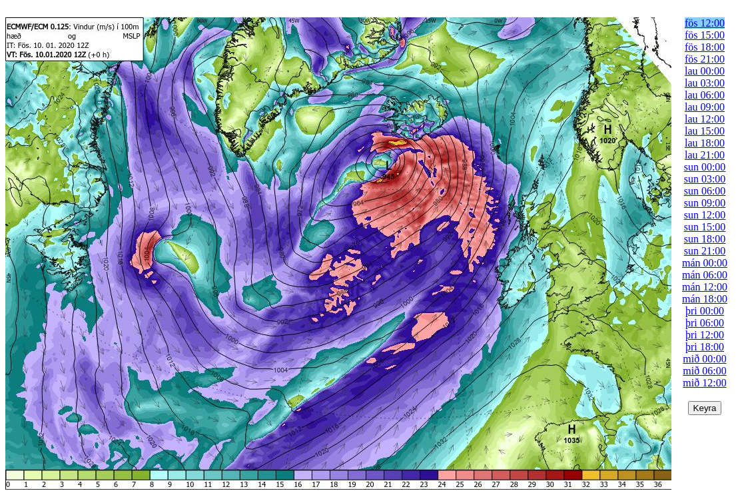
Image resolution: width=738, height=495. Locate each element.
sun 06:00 (705, 191)
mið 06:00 (704, 370)
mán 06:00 (704, 274)
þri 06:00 (704, 322)
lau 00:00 (705, 71)
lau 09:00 (705, 107)
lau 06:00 (705, 95)
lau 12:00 (705, 119)
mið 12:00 (704, 382)
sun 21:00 (705, 250)
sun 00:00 (705, 167)
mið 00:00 (704, 358)
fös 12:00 (705, 23)
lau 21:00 (705, 155)
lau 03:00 (705, 83)
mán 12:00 (704, 286)
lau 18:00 (705, 143)
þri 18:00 (704, 346)
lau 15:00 (705, 131)
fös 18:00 (705, 47)
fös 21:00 (705, 59)
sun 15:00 (705, 227)
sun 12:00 (705, 215)
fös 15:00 (705, 35)
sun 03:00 (705, 179)
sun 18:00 (705, 239)
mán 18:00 (704, 298)
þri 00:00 (704, 310)
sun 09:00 (705, 203)
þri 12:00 (704, 334)
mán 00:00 (704, 262)
